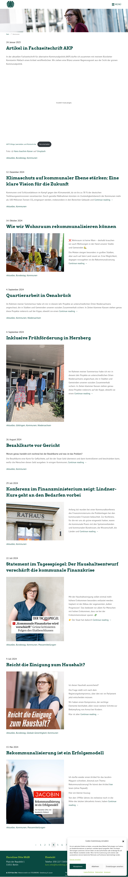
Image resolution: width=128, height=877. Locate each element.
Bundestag (21, 158)
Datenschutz (99, 872)
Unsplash (41, 151)
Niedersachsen (34, 318)
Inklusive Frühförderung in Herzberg (48, 338)
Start (7, 34)
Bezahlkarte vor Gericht (33, 445)
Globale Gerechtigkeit (36, 733)
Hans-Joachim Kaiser (23, 151)
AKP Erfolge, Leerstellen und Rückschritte (21, 144)
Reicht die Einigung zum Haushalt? (45, 665)
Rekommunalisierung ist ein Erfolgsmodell (55, 753)
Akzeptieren (77, 866)
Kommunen (32, 158)
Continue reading (103, 200)
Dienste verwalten (75, 859)
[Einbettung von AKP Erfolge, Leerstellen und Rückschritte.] (64, 103)
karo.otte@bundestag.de (56, 865)
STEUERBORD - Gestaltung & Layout (41, 873)
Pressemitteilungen (47, 645)
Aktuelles (10, 158)
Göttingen (20, 425)
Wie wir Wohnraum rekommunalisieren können (61, 226)
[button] (123, 841)
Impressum (107, 872)
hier (111, 784)
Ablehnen (95, 866)
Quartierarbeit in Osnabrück (38, 295)
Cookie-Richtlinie (89, 872)
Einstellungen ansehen (114, 866)
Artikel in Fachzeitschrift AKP (39, 48)
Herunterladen (44, 144)
